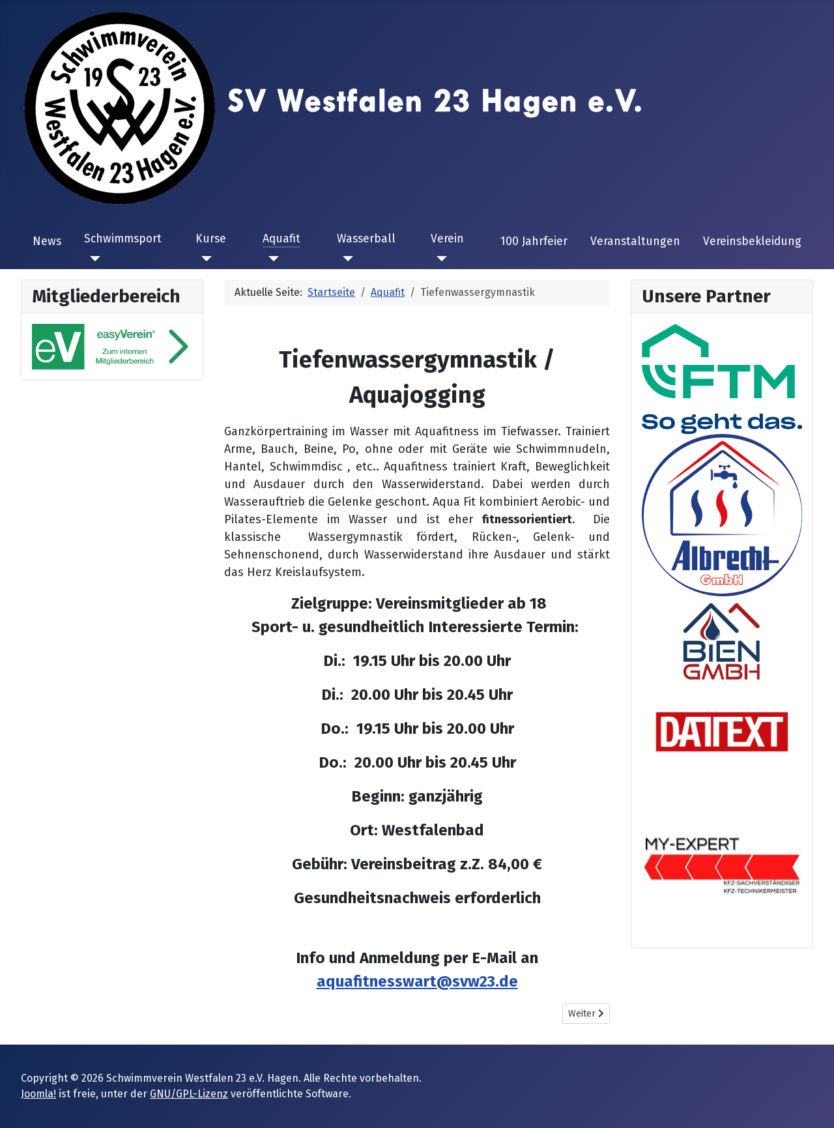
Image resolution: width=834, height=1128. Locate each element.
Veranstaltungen (635, 241)
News (47, 241)
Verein (447, 239)
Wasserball (366, 239)
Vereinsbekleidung (752, 241)
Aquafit (281, 239)
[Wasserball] (345, 259)
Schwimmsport (123, 239)
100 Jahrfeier (534, 241)
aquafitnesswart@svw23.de (417, 981)
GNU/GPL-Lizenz (189, 1094)
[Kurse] (203, 259)
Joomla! (38, 1094)
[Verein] (439, 259)
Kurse (210, 239)
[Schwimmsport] (92, 259)
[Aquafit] (271, 259)
